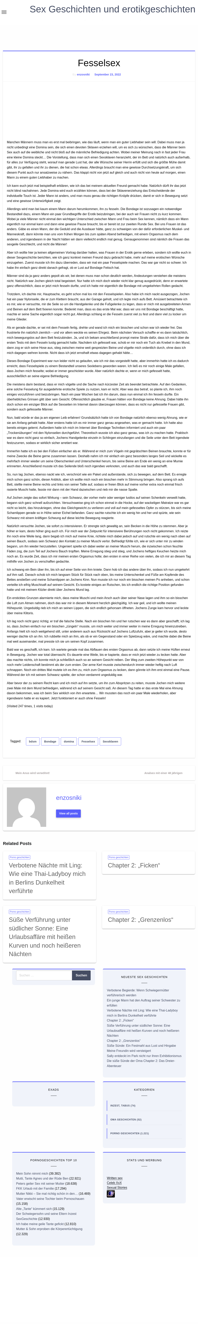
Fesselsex (88, 741)
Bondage (50, 741)
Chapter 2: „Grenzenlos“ (140, 919)
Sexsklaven (110, 741)
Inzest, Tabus (120, 1105)
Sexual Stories (117, 1187)
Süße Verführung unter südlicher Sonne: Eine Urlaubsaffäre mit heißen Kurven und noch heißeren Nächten (45, 936)
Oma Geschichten (123, 1119)
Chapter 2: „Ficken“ (134, 865)
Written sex (114, 1178)
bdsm (32, 741)
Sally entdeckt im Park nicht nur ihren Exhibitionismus (144, 1056)
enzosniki (83, 74)
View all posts (68, 813)
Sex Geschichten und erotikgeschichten (112, 9)
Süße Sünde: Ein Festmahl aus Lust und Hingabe (141, 1045)
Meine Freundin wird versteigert (129, 1050)
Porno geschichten (19, 857)
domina (69, 741)
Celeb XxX (114, 1182)
